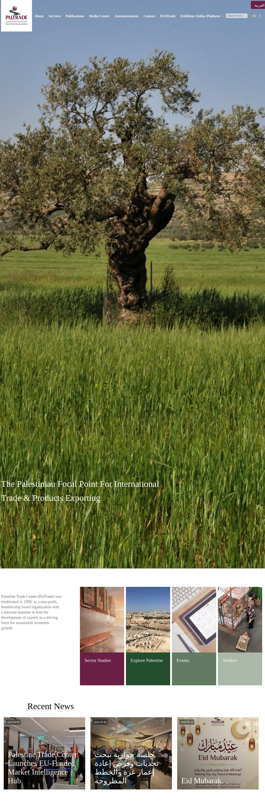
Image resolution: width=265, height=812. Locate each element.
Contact (149, 16)
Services (55, 16)
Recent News (50, 706)
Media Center (99, 16)
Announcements (127, 16)
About (39, 16)
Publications (75, 16)
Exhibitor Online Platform (200, 16)
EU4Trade (168, 16)
